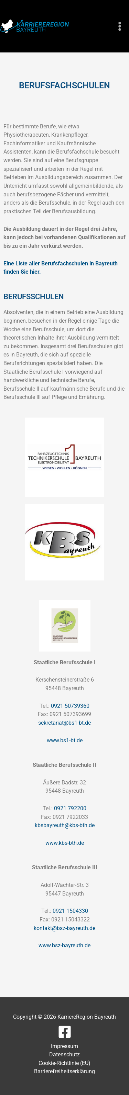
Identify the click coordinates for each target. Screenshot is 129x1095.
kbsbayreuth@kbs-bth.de (65, 825)
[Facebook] (65, 1032)
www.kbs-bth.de (64, 843)
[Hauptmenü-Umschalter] (119, 26)
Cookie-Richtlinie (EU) (64, 1063)
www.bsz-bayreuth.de (64, 945)
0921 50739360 (70, 706)
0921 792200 (70, 808)
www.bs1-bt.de (65, 740)
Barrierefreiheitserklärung (64, 1071)
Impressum (64, 1046)
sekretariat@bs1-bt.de (64, 723)
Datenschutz (64, 1054)
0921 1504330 (70, 911)
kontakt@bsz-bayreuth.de (64, 928)
